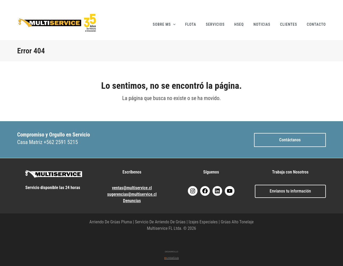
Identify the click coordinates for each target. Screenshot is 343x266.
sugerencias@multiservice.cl (131, 194)
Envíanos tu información (290, 191)
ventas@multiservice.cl (132, 187)
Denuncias (132, 200)
